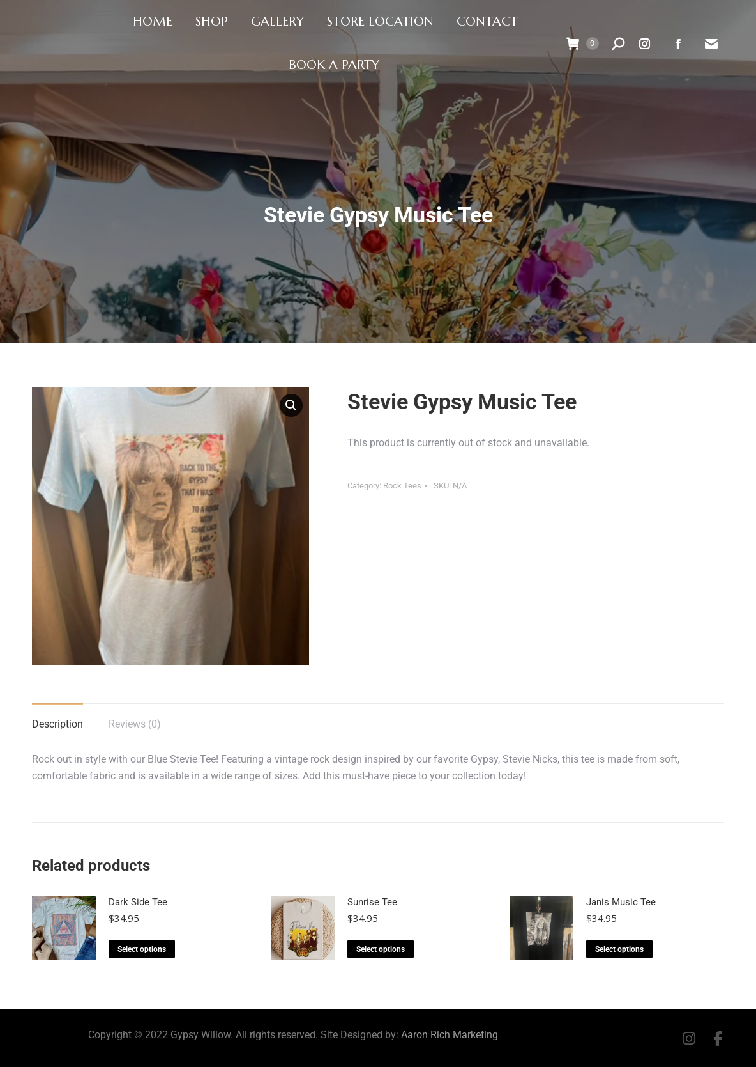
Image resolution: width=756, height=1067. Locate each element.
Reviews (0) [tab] (135, 724)
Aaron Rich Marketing (449, 1035)
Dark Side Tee (138, 902)
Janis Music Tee (621, 902)
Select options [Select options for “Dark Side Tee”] (141, 949)
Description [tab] (57, 724)
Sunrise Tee (372, 902)
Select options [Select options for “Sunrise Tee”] (380, 949)
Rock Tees (402, 485)
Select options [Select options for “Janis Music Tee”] (619, 949)
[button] (291, 405)
